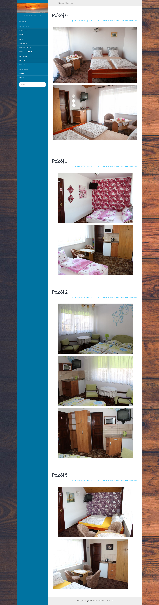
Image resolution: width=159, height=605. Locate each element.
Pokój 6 (60, 15)
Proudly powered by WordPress (86, 601)
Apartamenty (23, 43)
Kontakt (22, 65)
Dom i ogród (23, 56)
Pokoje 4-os (23, 39)
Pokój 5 (59, 475)
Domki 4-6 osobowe (25, 52)
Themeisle (110, 601)
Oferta (21, 77)
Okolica (22, 60)
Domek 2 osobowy (25, 47)
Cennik (21, 73)
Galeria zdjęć (24, 26)
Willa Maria (23, 22)
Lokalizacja (23, 69)
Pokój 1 (59, 161)
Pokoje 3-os (23, 35)
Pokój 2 (60, 292)
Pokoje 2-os (23, 30)
